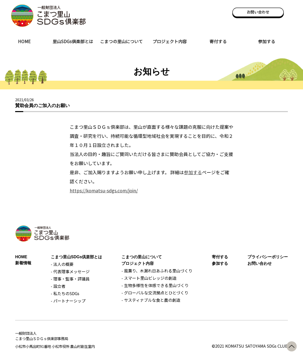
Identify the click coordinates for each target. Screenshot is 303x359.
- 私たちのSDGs (65, 293)
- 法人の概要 (62, 264)
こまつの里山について (121, 41)
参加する (266, 41)
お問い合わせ (258, 12)
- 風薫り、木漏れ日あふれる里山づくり (156, 271)
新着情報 (23, 263)
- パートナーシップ (68, 301)
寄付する (218, 41)
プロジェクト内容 (170, 41)
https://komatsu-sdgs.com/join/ (104, 190)
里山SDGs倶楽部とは (73, 41)
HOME (24, 41)
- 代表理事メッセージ (70, 271)
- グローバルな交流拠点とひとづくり (154, 293)
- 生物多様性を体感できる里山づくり (155, 285)
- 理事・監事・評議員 (70, 279)
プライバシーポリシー (267, 257)
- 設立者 (58, 286)
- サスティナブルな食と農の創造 (150, 300)
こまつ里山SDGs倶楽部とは (76, 257)
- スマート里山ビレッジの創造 (148, 278)
